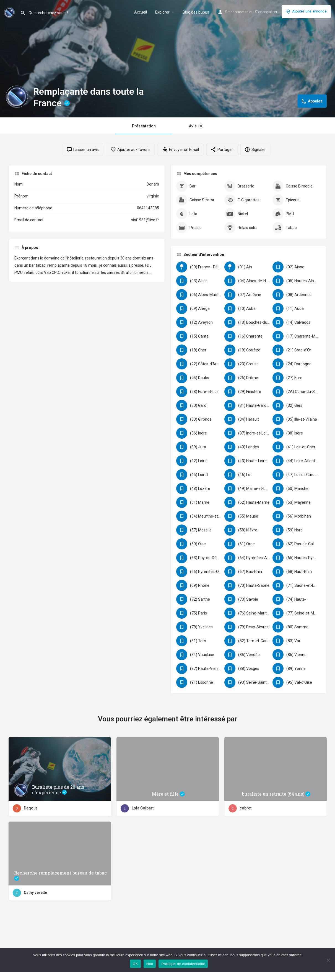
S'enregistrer (266, 12)
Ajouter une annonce (306, 11)
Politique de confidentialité (183, 964)
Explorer (162, 12)
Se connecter (236, 12)
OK (135, 964)
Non (149, 964)
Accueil (140, 12)
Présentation (144, 126)
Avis (196, 126)
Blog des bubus (196, 12)
